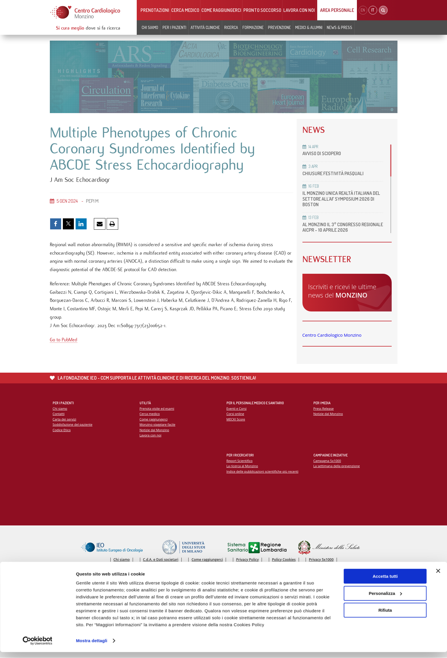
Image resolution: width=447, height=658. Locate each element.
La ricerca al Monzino (242, 466)
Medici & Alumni (308, 27)
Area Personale (337, 10)
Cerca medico (185, 10)
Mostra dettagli (91, 646)
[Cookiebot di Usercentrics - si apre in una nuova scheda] (37, 646)
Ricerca (231, 27)
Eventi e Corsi (237, 408)
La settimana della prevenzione (336, 466)
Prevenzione (279, 27)
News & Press (339, 27)
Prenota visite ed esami (157, 408)
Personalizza (385, 599)
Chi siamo (150, 27)
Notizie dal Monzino (154, 430)
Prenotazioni (155, 10)
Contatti (59, 414)
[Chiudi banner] (438, 577)
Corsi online (236, 414)
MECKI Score (236, 419)
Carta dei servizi (64, 419)
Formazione (253, 27)
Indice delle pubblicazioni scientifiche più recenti (263, 472)
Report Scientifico (240, 460)
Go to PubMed (63, 342)
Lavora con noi (299, 10)
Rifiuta (385, 616)
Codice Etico (62, 430)
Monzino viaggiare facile (158, 425)
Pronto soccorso (262, 10)
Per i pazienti (174, 27)
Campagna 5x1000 (327, 460)
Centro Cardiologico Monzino (332, 335)
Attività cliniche (205, 27)
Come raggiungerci (221, 10)
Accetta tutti (385, 582)
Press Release (323, 408)
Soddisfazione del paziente (73, 425)
